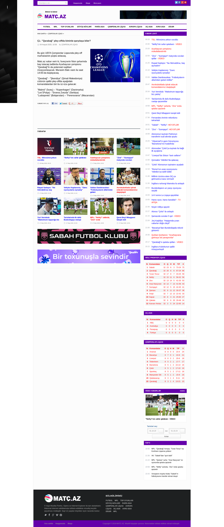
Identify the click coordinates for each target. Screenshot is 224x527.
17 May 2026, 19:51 (124, 223)
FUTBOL (46, 27)
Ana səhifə (48, 524)
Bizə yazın (97, 3)
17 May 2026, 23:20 (98, 163)
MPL (55, 27)
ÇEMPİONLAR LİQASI (117, 27)
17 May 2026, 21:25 (45, 193)
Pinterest (185, 2)
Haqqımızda (77, 3)
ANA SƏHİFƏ (41, 33)
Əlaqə (88, 3)
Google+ (182, 2)
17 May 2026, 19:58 (98, 223)
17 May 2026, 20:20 (71, 223)
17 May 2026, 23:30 (71, 163)
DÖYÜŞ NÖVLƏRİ (84, 27)
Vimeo (57, 515)
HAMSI (182, 391)
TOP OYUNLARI (67, 27)
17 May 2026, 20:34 (45, 223)
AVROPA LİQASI (135, 27)
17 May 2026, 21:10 (71, 193)
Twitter (176, 2)
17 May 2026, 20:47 (124, 195)
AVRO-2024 (160, 27)
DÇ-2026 (149, 27)
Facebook (179, 2)
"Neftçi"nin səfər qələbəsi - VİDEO (160, 419)
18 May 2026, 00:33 (45, 163)
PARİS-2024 (99, 27)
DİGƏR (171, 27)
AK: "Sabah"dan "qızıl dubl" (162, 456)
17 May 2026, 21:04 (98, 195)
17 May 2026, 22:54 (124, 163)
